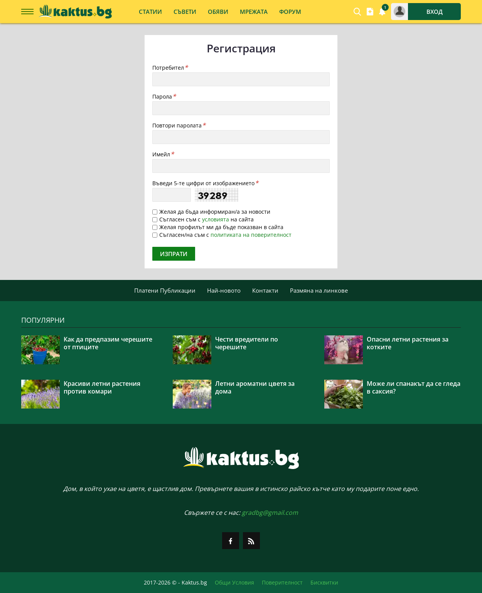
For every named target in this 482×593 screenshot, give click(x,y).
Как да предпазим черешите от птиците (108, 343)
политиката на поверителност (251, 234)
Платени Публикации (164, 290)
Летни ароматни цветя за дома (255, 387)
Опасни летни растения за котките (407, 343)
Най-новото (224, 290)
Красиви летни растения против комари (102, 387)
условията (215, 219)
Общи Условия (234, 582)
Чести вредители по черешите (246, 343)
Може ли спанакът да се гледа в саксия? (413, 387)
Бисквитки (324, 582)
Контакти (265, 290)
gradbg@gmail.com (270, 512)
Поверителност (282, 582)
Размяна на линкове (319, 290)
